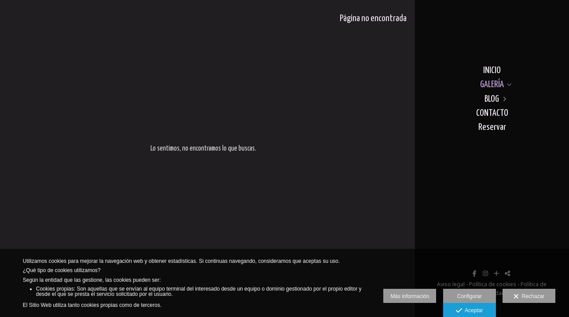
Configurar (469, 296)
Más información (409, 296)
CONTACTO (492, 113)
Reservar (492, 127)
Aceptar (469, 310)
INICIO (492, 70)
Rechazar (529, 296)
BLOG (492, 99)
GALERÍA (492, 84)
